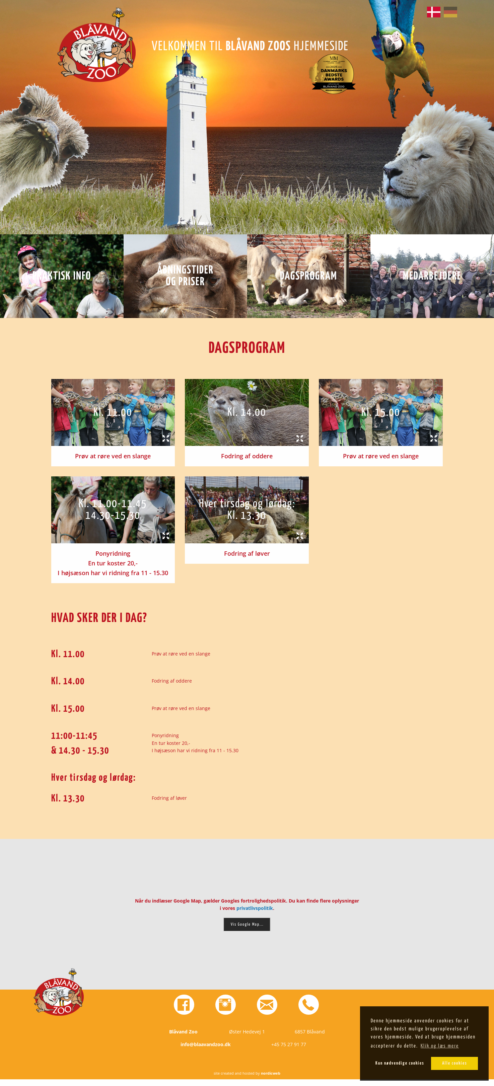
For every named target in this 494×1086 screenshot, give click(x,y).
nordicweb (270, 1079)
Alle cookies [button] (454, 1063)
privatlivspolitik (254, 908)
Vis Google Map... (247, 924)
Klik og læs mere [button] (440, 1046)
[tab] (113, 412)
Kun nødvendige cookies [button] (399, 1063)
